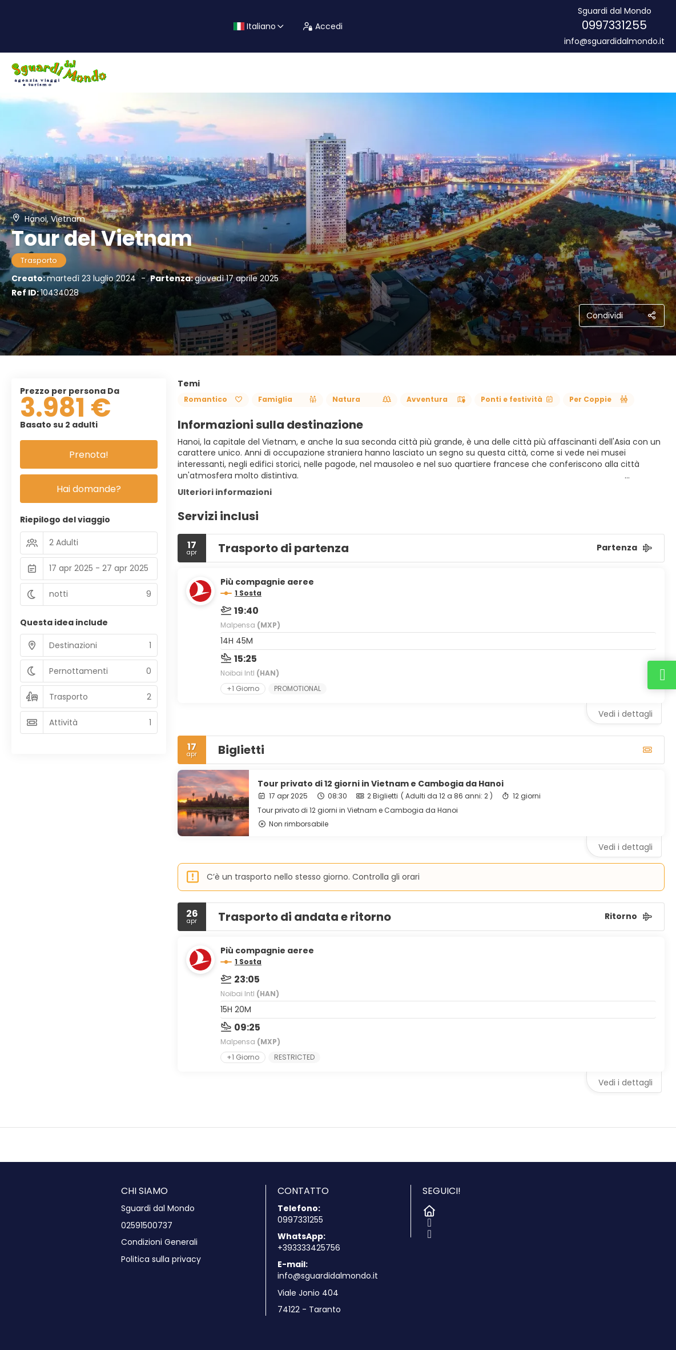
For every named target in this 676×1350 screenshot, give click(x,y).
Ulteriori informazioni (225, 492)
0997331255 (614, 25)
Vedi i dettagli (625, 714)
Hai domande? (89, 489)
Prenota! (88, 454)
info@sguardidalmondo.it (614, 41)
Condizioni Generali (159, 1242)
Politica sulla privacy (161, 1259)
